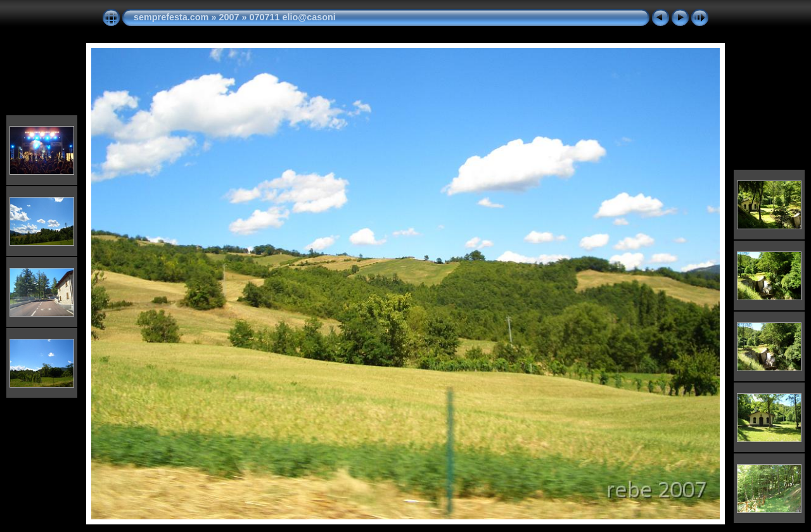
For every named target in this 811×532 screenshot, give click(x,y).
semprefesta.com (171, 17)
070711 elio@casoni (292, 17)
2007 (229, 17)
